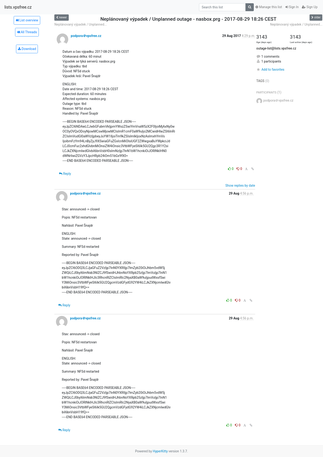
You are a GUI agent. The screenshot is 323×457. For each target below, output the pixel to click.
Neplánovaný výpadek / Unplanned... (80, 24)
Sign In (292, 7)
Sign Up (309, 7)
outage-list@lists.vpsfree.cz (276, 48)
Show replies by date (240, 185)
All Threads (27, 32)
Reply (65, 174)
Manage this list (268, 7)
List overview (27, 20)
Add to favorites (270, 69)
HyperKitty (160, 451)
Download (27, 49)
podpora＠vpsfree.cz (86, 36)
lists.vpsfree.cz (18, 7)
